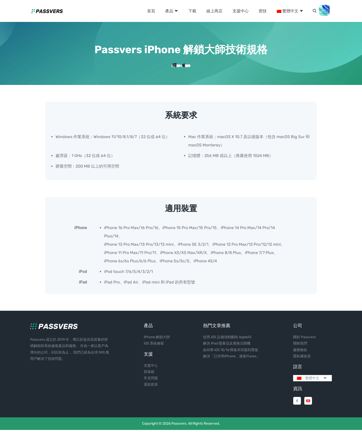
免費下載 (163, 70)
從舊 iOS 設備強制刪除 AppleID (227, 346)
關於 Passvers (304, 346)
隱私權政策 (302, 365)
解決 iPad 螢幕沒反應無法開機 (226, 352)
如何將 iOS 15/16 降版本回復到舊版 (230, 359)
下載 (192, 11)
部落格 (149, 381)
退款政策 (151, 393)
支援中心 (241, 11)
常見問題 (151, 387)
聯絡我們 (300, 352)
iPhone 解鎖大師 (157, 346)
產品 (171, 11)
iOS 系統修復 (154, 352)
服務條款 (300, 359)
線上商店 (214, 11)
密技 (263, 11)
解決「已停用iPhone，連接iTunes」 (231, 365)
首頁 (151, 11)
